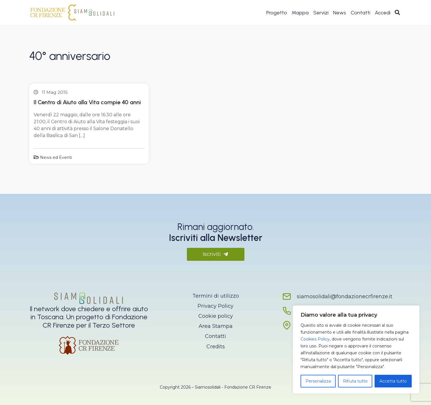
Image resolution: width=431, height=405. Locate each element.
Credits (215, 346)
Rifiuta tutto (355, 381)
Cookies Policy (315, 339)
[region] (356, 349)
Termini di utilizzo (215, 296)
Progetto (276, 13)
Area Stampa (216, 326)
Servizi (321, 13)
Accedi (382, 13)
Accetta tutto (393, 381)
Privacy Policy (215, 306)
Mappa (300, 13)
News (339, 13)
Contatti (360, 13)
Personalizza (318, 381)
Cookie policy (215, 316)
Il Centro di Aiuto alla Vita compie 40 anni (87, 102)
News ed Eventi (56, 157)
